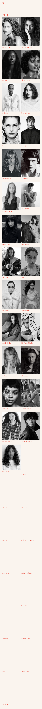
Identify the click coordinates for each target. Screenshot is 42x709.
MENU (39, 3)
